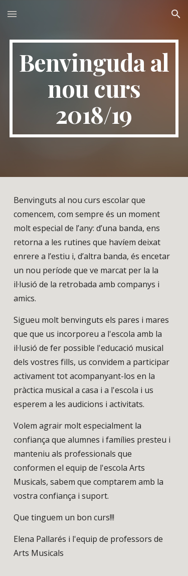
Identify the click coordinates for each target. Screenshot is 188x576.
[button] (12, 14)
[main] (94, 88)
